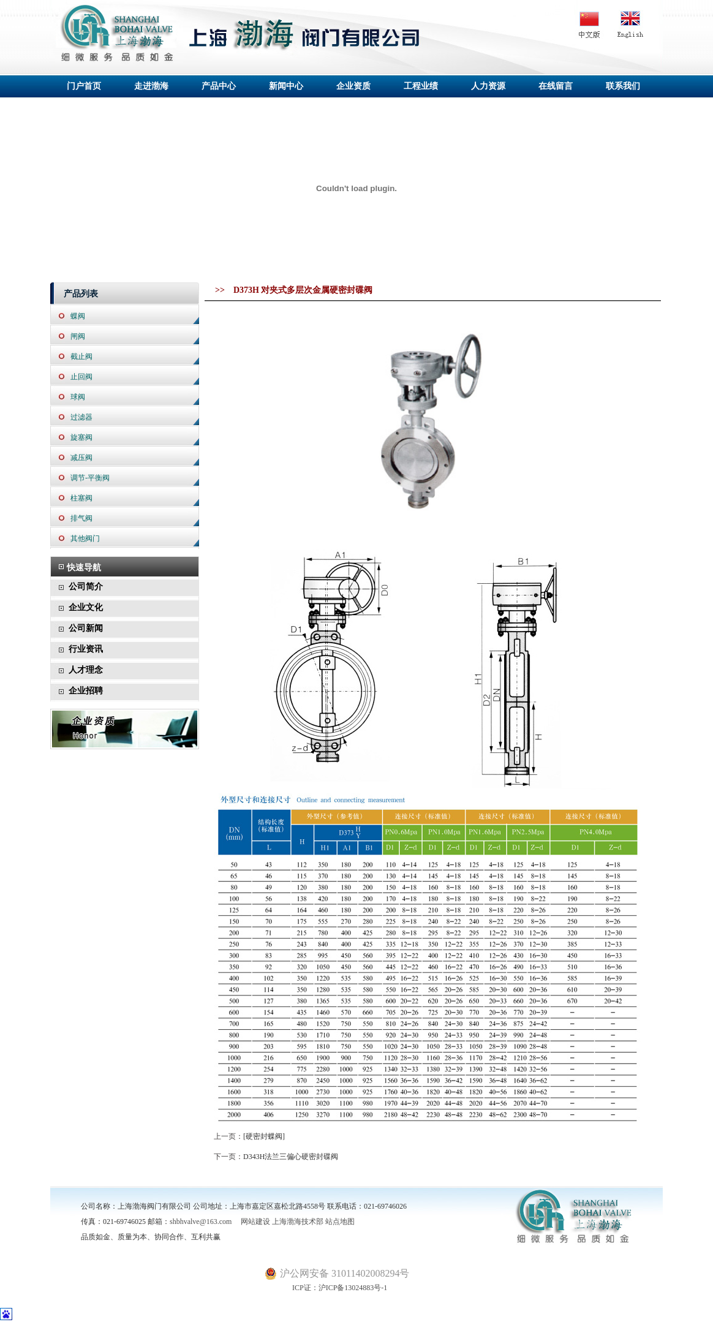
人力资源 (488, 86)
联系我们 (623, 86)
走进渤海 (151, 86)
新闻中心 (286, 86)
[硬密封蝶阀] (264, 1136)
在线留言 (555, 86)
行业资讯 (86, 649)
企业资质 (353, 86)
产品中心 (219, 86)
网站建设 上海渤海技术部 (278, 1221)
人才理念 (86, 669)
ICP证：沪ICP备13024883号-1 (326, 1287)
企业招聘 (86, 690)
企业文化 (86, 607)
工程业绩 (421, 86)
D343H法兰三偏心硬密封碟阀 (290, 1156)
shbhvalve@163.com (201, 1221)
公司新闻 (86, 628)
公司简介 (86, 586)
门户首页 (84, 86)
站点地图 (340, 1221)
